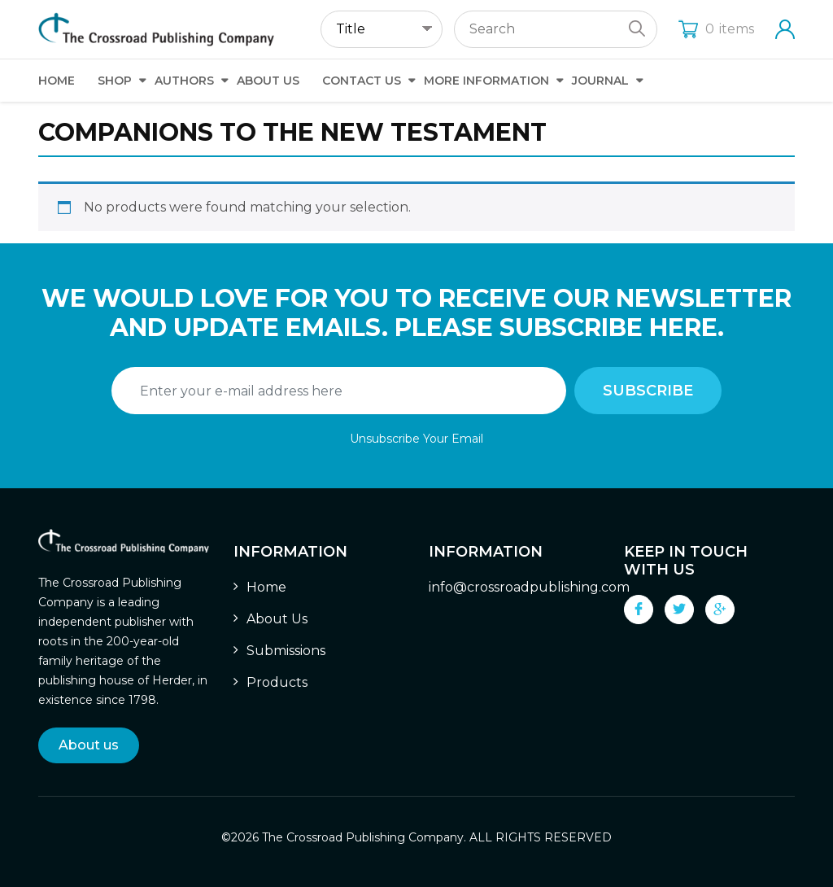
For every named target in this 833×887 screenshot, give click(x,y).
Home (56, 80)
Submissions (285, 650)
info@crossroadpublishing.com (529, 587)
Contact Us (361, 80)
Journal (600, 80)
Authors (184, 80)
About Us (268, 80)
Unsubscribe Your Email (416, 438)
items (716, 29)
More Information (486, 80)
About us (89, 745)
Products (276, 682)
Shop (115, 80)
